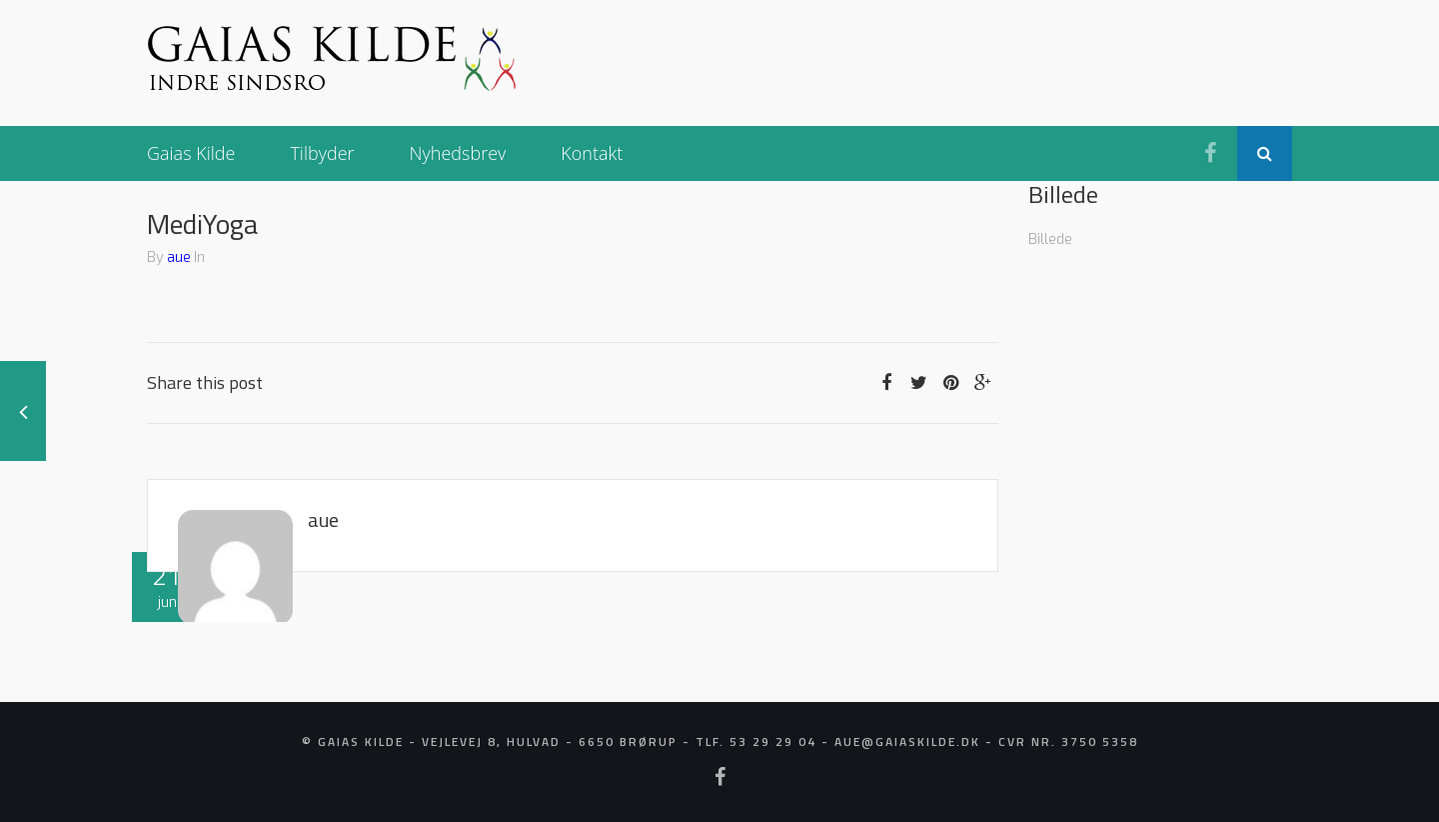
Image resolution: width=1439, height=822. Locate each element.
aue (179, 256)
